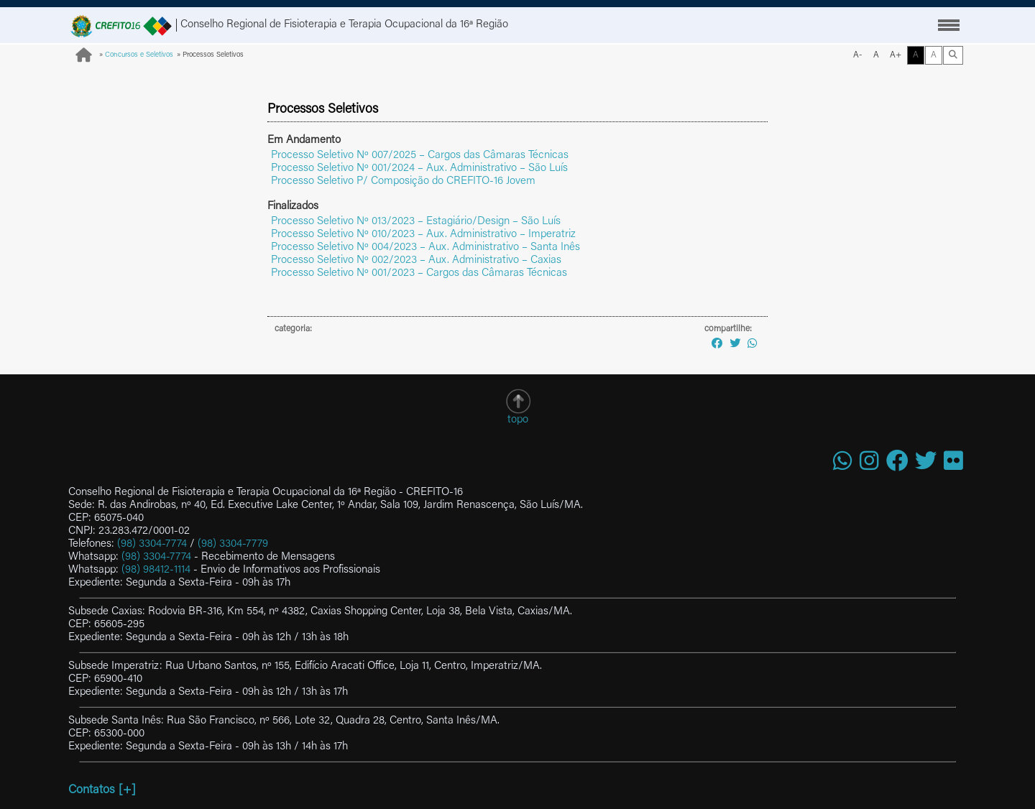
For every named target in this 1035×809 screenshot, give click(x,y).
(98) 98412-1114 (155, 570)
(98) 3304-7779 (233, 544)
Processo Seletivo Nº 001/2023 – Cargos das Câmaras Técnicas (419, 273)
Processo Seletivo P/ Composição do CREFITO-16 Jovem (403, 181)
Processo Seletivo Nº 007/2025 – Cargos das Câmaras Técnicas (420, 155)
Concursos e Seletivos (139, 55)
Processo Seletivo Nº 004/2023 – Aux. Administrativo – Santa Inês (425, 247)
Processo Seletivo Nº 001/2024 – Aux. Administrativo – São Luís (419, 168)
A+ (895, 55)
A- (857, 55)
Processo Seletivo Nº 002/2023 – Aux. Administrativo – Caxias (416, 260)
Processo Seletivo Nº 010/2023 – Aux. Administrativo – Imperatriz (423, 234)
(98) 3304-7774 (152, 544)
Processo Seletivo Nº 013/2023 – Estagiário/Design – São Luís (416, 221)
